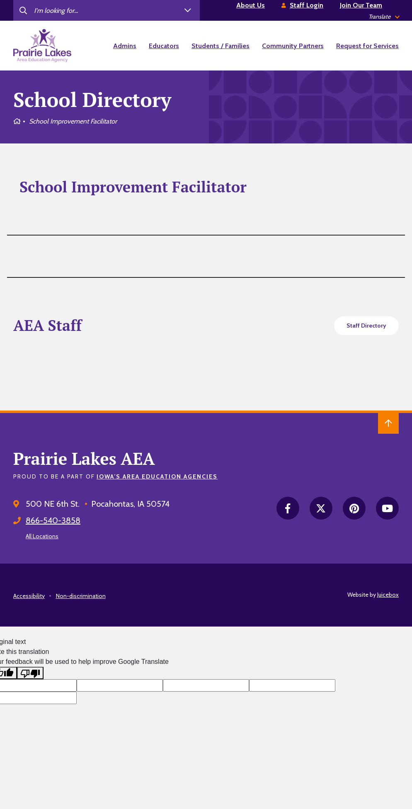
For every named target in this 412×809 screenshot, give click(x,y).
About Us (250, 5)
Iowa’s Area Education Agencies (157, 476)
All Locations (42, 536)
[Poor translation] (30, 673)
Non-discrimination (81, 596)
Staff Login (306, 5)
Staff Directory (366, 325)
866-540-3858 (53, 520)
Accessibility (29, 596)
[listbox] (383, 17)
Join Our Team (361, 5)
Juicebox (388, 594)
